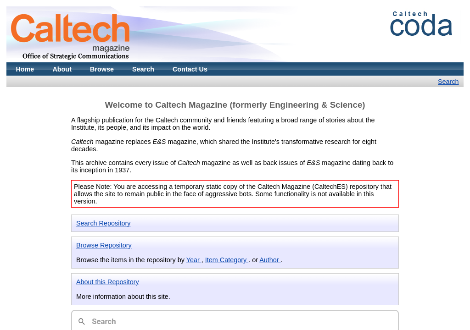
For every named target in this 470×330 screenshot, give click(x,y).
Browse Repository (104, 245)
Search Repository (103, 223)
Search (143, 69)
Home (25, 69)
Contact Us (190, 69)
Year (193, 260)
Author (269, 260)
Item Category (226, 260)
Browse (102, 69)
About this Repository (107, 282)
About (62, 69)
